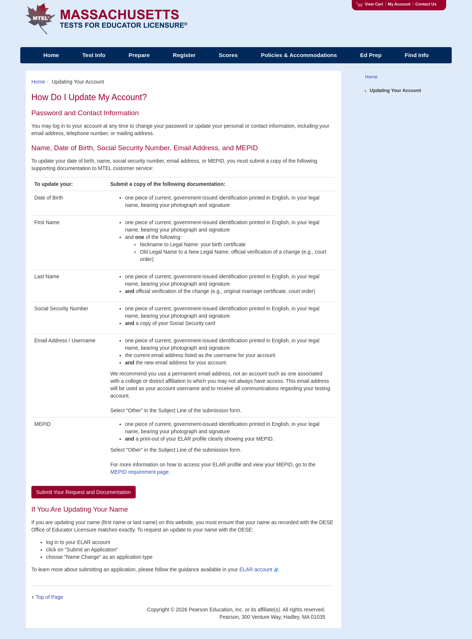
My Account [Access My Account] (399, 4)
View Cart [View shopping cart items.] (369, 4)
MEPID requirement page (139, 472)
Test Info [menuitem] (93, 55)
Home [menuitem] (51, 55)
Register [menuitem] (184, 55)
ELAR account (258, 569)
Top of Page (49, 597)
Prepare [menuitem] (139, 55)
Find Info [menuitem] (417, 55)
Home (38, 82)
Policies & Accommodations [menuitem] (299, 55)
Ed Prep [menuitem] (371, 55)
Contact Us (426, 4)
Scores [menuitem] (228, 55)
